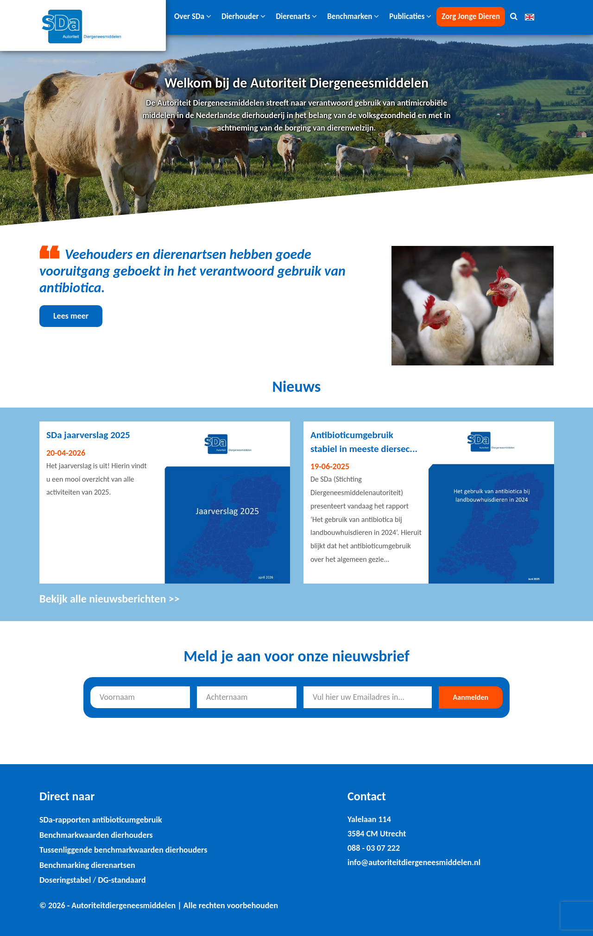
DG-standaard (121, 880)
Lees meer (70, 316)
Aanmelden (470, 697)
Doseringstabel (65, 880)
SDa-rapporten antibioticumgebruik (100, 820)
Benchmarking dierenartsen (87, 865)
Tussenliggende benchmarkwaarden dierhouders (123, 850)
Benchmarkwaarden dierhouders (96, 835)
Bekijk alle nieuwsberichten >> (109, 598)
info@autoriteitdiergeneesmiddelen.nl (413, 862)
